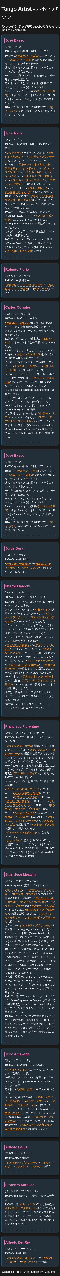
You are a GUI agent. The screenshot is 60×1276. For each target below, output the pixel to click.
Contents (50, 1271)
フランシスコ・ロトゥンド (21, 1257)
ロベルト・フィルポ (25, 797)
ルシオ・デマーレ (36, 1101)
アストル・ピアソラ (43, 824)
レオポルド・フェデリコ (37, 176)
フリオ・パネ (14, 152)
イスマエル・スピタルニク (21, 832)
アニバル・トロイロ (21, 59)
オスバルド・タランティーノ (27, 180)
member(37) (40, 26)
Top (19, 1271)
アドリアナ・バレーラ (40, 660)
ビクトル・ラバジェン (34, 901)
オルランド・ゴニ (27, 55)
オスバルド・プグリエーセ (34, 925)
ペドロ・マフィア (24, 812)
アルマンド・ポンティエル (34, 164)
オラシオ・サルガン (25, 366)
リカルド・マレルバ (16, 816)
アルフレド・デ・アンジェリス (24, 285)
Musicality (37, 1271)
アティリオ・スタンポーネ (20, 168)
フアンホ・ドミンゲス (19, 251)
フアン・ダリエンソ (18, 801)
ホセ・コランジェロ (28, 354)
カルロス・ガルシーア (18, 192)
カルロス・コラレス (18, 322)
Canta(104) (25, 26)
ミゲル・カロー (35, 172)
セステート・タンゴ (43, 905)
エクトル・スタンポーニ (24, 664)
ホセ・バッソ (41, 289)
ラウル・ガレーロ (37, 188)
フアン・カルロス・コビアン (23, 789)
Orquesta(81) (9, 26)
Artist (26, 1271)
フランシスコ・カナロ (19, 745)
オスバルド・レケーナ (29, 1166)
